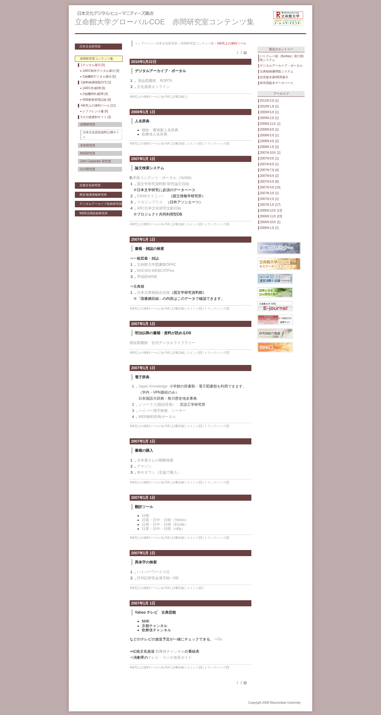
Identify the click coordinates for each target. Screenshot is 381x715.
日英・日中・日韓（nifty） (163, 529)
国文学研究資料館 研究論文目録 (163, 184)
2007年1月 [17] (270, 204)
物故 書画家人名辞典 (160, 130)
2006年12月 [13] (271, 210)
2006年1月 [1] (269, 228)
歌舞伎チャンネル (170, 651)
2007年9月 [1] (269, 158)
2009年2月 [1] (269, 118)
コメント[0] (194, 143)
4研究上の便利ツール (144, 96)
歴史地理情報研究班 (93, 194)
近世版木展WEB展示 (274, 77)
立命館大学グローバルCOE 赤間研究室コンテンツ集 (164, 22)
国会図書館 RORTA (154, 81)
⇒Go (218, 639)
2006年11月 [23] (271, 216)
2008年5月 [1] (269, 135)
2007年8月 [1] (269, 164)
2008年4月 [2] (269, 141)
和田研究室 (87, 153)
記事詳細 (178, 96)
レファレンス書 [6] (95, 111)
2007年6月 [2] (269, 175)
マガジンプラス (150, 202)
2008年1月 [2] (269, 147)
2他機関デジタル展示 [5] (99, 76)
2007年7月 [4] (269, 170)
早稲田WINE (147, 277)
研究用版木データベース (276, 83)
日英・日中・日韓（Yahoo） (165, 520)
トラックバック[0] (216, 143)
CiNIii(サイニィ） (151, 196)
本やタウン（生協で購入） (159, 472)
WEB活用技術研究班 (93, 213)
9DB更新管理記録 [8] (96, 99)
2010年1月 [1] (269, 106)
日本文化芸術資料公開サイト (101, 135)
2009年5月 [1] (269, 112)
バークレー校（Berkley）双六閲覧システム (281, 57)
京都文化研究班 (90, 185)
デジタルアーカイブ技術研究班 (100, 203)
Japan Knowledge (152, 386)
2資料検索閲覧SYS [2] (96, 82)
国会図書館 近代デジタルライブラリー (162, 343)
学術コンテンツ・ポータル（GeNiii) (162, 178)
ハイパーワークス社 (153, 572)
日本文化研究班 (90, 46)
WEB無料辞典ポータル (157, 417)
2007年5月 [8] (269, 181)
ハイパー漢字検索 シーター (162, 410)
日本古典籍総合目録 (153, 292)
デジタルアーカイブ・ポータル (281, 65)
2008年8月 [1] (269, 129)
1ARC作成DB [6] (93, 88)
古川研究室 (87, 169)
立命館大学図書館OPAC (156, 264)
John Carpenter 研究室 (95, 161)
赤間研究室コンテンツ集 (197, 43)
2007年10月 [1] (270, 152)
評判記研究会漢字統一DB (158, 578)
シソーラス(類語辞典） (157, 404)
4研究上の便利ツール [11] (98, 105)
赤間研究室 (87, 124)
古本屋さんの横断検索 (155, 460)
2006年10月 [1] (270, 222)
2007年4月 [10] (270, 187)
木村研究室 (87, 145)
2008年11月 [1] (270, 123)
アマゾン (144, 466)
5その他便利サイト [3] (96, 117)
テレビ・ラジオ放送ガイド (170, 657)
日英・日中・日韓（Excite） (165, 524)
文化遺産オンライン (153, 87)
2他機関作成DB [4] (95, 94)
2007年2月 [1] (269, 199)
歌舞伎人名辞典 (154, 134)
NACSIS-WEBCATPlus (155, 270)
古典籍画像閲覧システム (276, 71)
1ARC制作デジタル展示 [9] (100, 70)
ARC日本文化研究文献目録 (159, 208)
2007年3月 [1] (269, 193)
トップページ (144, 43)
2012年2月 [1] (269, 100)
